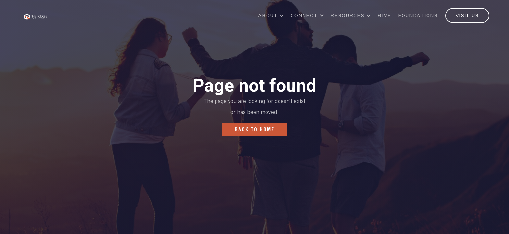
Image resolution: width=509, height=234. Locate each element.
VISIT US (467, 16)
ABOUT (268, 16)
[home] (36, 13)
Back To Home (254, 129)
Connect (304, 16)
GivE (384, 16)
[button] (271, 19)
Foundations (418, 16)
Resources (348, 16)
